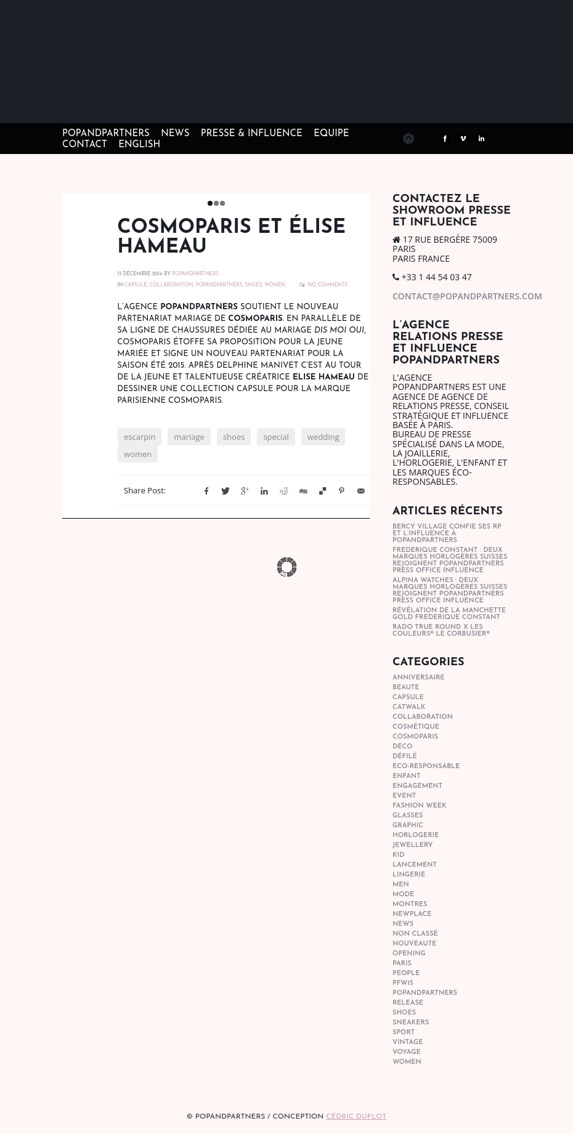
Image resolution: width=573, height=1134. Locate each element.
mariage (189, 436)
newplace (411, 914)
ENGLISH (139, 145)
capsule (135, 285)
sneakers (410, 1022)
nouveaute (414, 944)
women (274, 285)
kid (398, 855)
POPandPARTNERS (106, 134)
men (400, 884)
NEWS (175, 134)
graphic (407, 825)
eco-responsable (426, 766)
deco (402, 746)
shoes (253, 285)
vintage (407, 1042)
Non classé (415, 934)
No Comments (327, 285)
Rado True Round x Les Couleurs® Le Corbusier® (441, 631)
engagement (417, 786)
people (406, 973)
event (404, 796)
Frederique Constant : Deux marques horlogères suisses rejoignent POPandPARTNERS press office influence (449, 560)
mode (403, 894)
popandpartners (219, 285)
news (402, 924)
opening (409, 953)
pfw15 (402, 983)
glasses (407, 815)
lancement (414, 865)
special (275, 436)
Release (407, 1003)
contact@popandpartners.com (467, 296)
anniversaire (418, 677)
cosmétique (415, 727)
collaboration (171, 285)
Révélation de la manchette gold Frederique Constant (449, 614)
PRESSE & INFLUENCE (252, 134)
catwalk (408, 707)
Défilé (404, 756)
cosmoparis (415, 737)
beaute (405, 687)
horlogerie (415, 835)
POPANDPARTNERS (195, 274)
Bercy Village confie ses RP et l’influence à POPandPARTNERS (447, 534)
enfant (406, 776)
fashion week (419, 806)
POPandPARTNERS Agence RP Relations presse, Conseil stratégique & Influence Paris (148, 104)
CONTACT (84, 145)
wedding (323, 436)
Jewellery (412, 845)
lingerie (408, 875)
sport (403, 1032)
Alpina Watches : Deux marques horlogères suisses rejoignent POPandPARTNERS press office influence (449, 590)
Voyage (406, 1052)
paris (402, 963)
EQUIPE (331, 134)
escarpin (139, 436)
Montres (409, 904)
